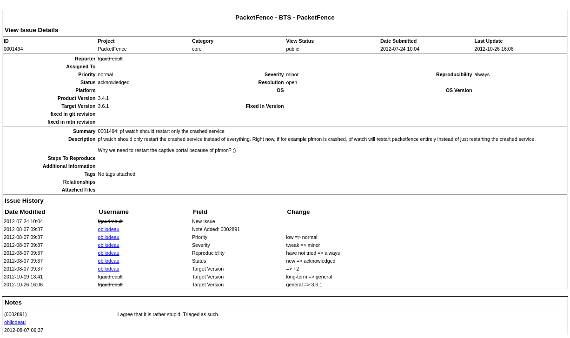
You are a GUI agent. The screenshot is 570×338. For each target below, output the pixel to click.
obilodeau (108, 229)
